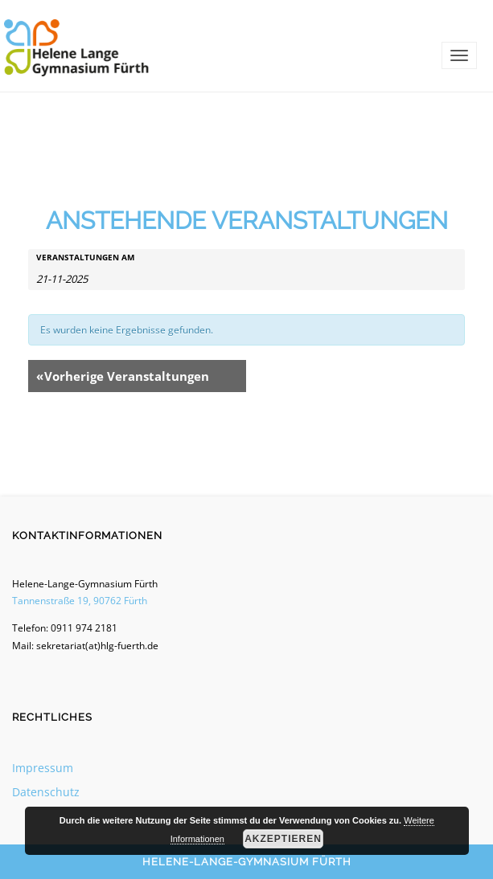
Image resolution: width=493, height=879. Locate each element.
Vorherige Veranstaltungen (122, 376)
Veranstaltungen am (85, 257)
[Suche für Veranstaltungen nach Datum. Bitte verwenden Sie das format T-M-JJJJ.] (76, 277)
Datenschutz (46, 791)
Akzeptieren (283, 838)
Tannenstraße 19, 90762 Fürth (79, 600)
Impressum (42, 767)
